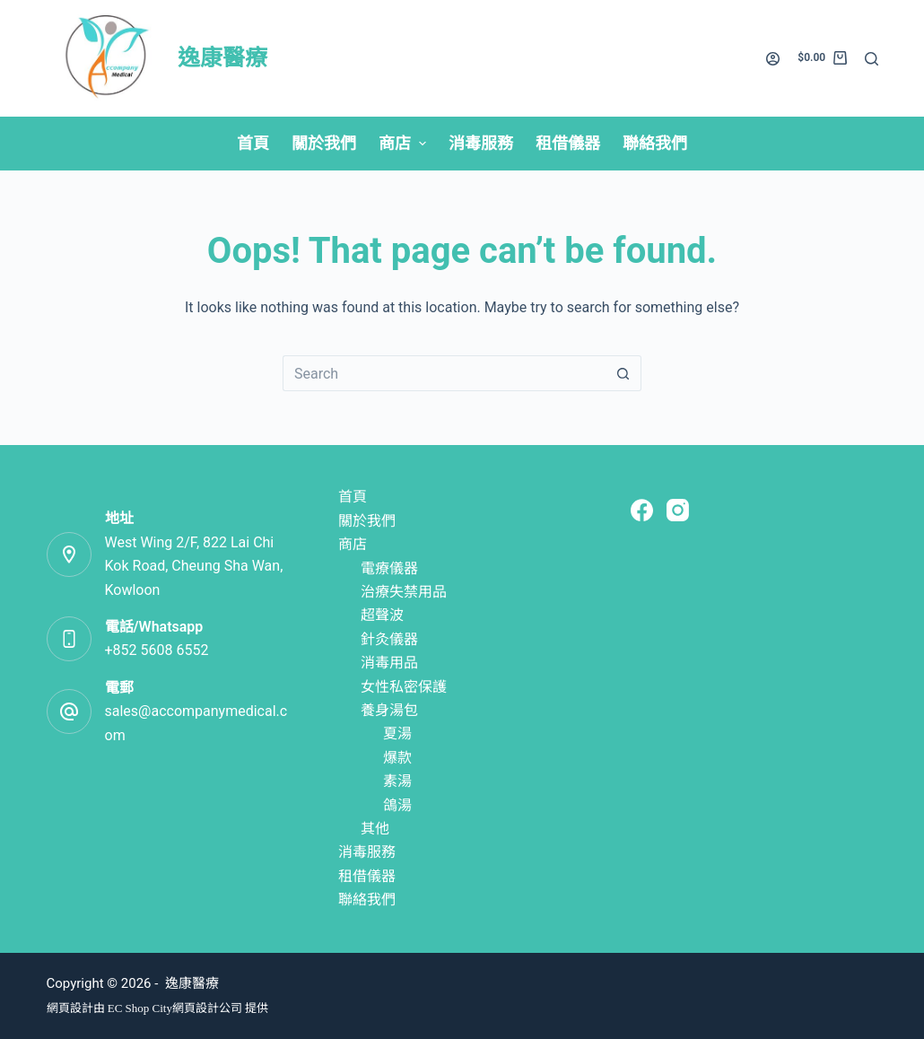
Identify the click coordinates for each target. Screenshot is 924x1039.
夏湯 (397, 733)
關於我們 (367, 520)
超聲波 (382, 615)
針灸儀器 (389, 639)
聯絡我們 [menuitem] (655, 143)
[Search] (871, 58)
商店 (352, 544)
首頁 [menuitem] (253, 143)
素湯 (397, 781)
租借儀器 (367, 876)
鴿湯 (397, 805)
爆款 (397, 757)
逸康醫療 (222, 58)
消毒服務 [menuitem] (481, 143)
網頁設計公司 (207, 1008)
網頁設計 (70, 1008)
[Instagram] (678, 510)
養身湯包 (389, 710)
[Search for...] (444, 373)
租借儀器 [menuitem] (568, 143)
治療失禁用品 (404, 591)
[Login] (773, 58)
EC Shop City (140, 1008)
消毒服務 (367, 851)
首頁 (352, 496)
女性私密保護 (404, 686)
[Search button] (623, 373)
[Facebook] (642, 510)
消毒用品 (389, 662)
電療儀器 (389, 568)
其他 (375, 828)
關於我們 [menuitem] (324, 143)
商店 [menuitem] (405, 143)
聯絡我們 (367, 899)
